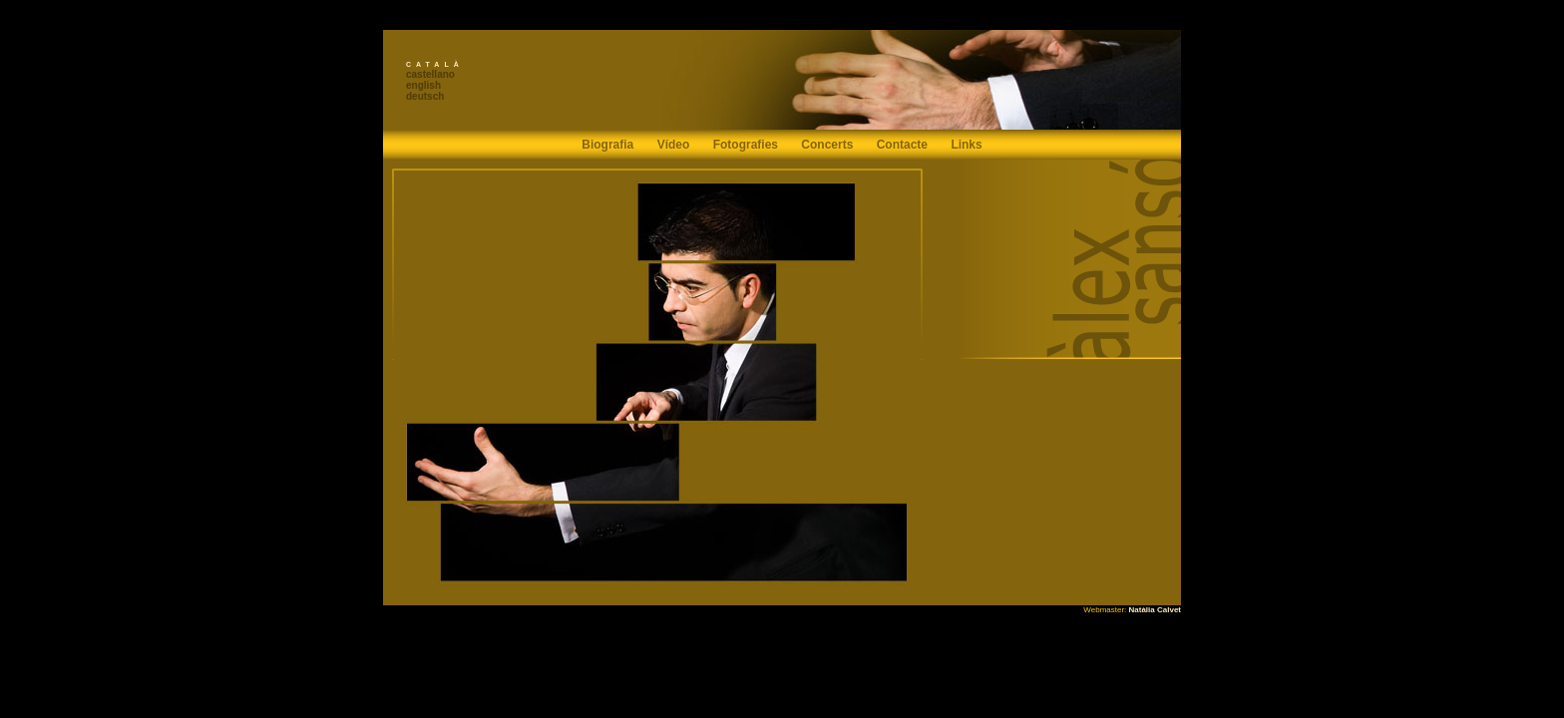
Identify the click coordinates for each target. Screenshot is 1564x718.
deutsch (425, 96)
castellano (430, 74)
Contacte (902, 145)
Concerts (827, 145)
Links (966, 145)
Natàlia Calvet (1155, 609)
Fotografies (745, 145)
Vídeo (673, 145)
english (423, 85)
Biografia (607, 145)
